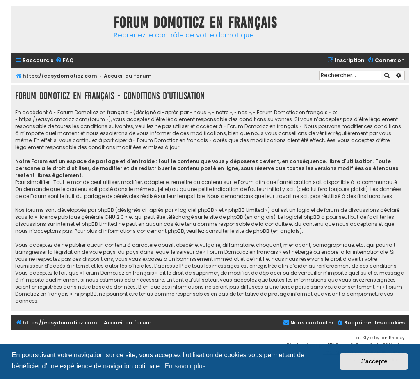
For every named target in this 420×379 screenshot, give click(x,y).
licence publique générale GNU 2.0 (81, 217)
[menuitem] (64, 60)
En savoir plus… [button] (188, 366)
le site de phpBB (223, 217)
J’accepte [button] (374, 361)
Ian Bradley (393, 338)
